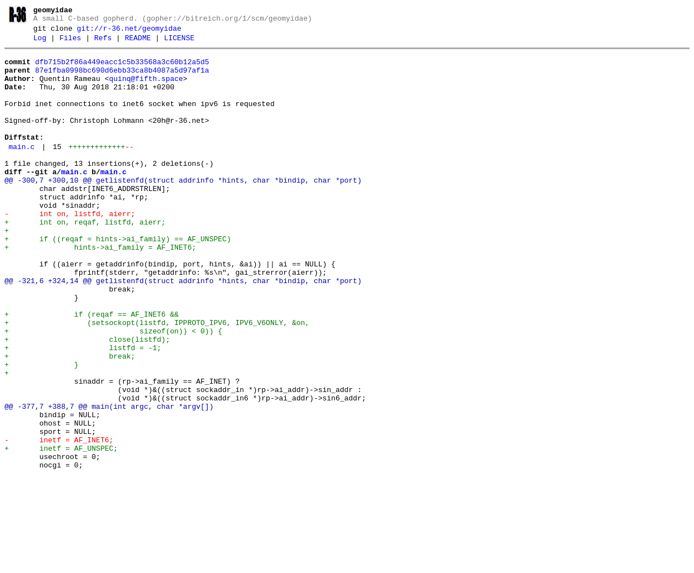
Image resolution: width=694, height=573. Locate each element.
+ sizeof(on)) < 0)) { (113, 390)
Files (70, 43)
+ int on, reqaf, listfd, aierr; (85, 259)
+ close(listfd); (87, 400)
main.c (21, 170)
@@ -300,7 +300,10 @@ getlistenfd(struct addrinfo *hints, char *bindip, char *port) (183, 209)
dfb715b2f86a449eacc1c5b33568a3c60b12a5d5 (122, 69)
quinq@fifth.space (146, 89)
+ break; (69, 420)
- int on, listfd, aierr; (69, 249)
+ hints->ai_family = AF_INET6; (100, 289)
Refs (103, 43)
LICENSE (179, 43)
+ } (41, 430)
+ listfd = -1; (82, 410)
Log (39, 43)
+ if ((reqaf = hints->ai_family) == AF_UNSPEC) (117, 279)
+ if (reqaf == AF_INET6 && (91, 370)
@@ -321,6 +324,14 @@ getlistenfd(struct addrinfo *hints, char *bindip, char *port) (183, 329)
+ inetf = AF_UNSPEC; (61, 531)
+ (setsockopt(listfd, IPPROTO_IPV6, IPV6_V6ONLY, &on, (156, 380)
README (138, 43)
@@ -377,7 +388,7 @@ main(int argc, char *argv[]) (108, 480)
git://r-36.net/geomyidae (129, 32)
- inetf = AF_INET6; (58, 520)
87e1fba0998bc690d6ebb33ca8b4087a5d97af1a (122, 79)
